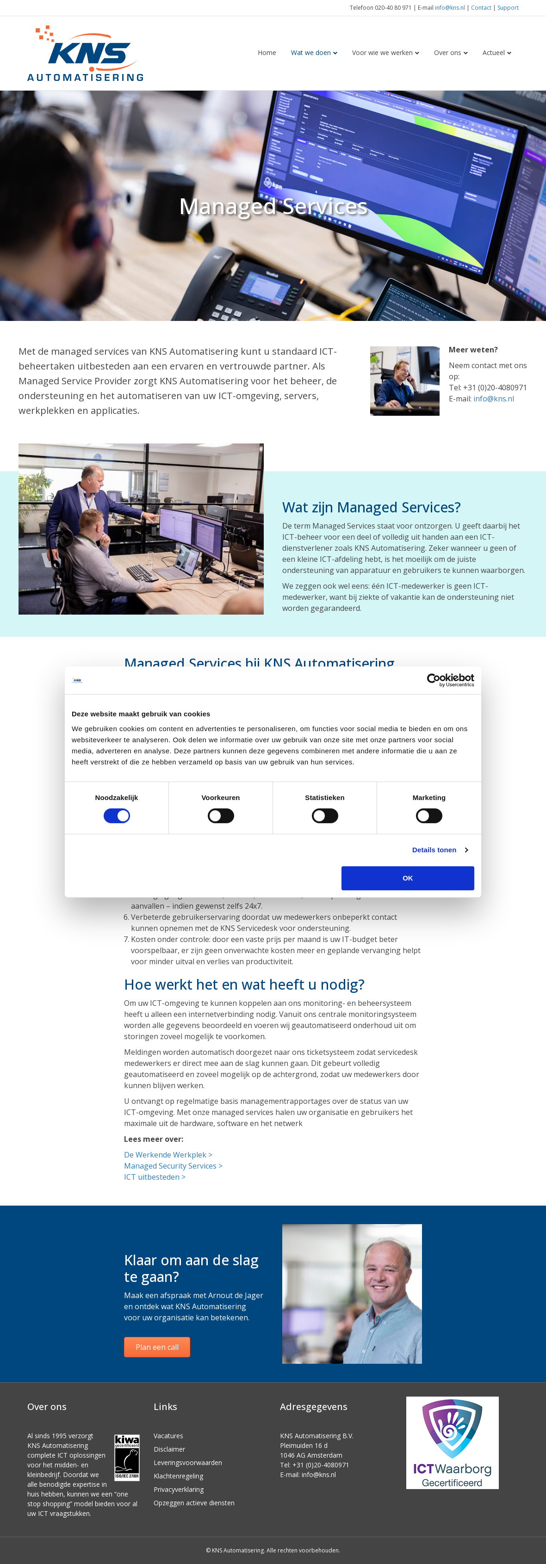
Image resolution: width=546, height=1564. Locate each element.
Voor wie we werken (382, 52)
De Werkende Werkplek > (168, 1155)
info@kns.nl (450, 8)
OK (408, 878)
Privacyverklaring (179, 1489)
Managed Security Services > (173, 1166)
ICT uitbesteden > (155, 1177)
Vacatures (168, 1435)
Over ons (447, 52)
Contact (481, 8)
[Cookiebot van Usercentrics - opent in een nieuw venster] (433, 680)
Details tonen (434, 850)
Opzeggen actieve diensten (194, 1502)
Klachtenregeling (178, 1476)
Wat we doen (311, 52)
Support (508, 8)
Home (267, 52)
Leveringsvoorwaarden (188, 1462)
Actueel (494, 52)
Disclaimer (169, 1449)
